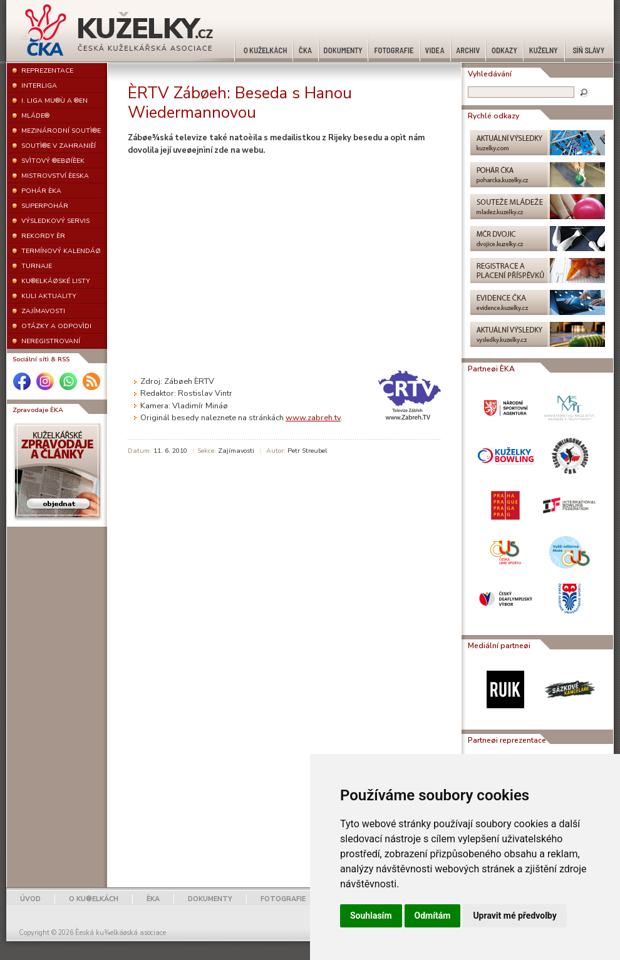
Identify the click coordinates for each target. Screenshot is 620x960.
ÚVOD (30, 899)
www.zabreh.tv (313, 417)
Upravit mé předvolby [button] (514, 916)
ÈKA (153, 899)
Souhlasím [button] (371, 916)
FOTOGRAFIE (283, 899)
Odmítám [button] (433, 916)
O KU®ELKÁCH (93, 899)
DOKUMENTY (210, 899)
